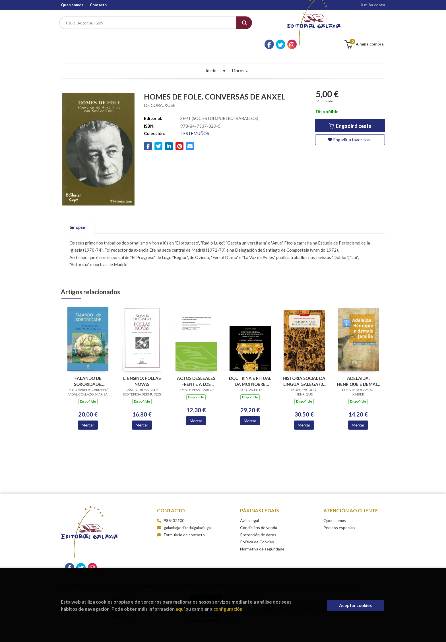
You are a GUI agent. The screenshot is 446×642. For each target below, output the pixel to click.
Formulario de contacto (181, 518)
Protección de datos (258, 518)
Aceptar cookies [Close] (355, 605)
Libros (240, 54)
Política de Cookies (257, 525)
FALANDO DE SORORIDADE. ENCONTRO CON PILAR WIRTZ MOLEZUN (88, 365)
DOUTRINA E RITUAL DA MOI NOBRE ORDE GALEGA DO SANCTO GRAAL (250, 365)
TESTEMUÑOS (194, 117)
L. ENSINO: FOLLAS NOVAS (142, 365)
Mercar (88, 409)
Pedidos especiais (339, 511)
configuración (227, 609)
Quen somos (72, 5)
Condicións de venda (258, 511)
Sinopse (77, 211)
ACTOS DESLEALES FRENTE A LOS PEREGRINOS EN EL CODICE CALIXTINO (196, 365)
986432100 (174, 504)
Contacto (98, 5)
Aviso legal (249, 504)
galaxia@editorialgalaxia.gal (184, 511)
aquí (180, 609)
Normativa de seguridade (262, 533)
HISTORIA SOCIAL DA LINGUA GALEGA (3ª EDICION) (304, 365)
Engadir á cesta (349, 110)
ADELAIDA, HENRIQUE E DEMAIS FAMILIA (358, 365)
